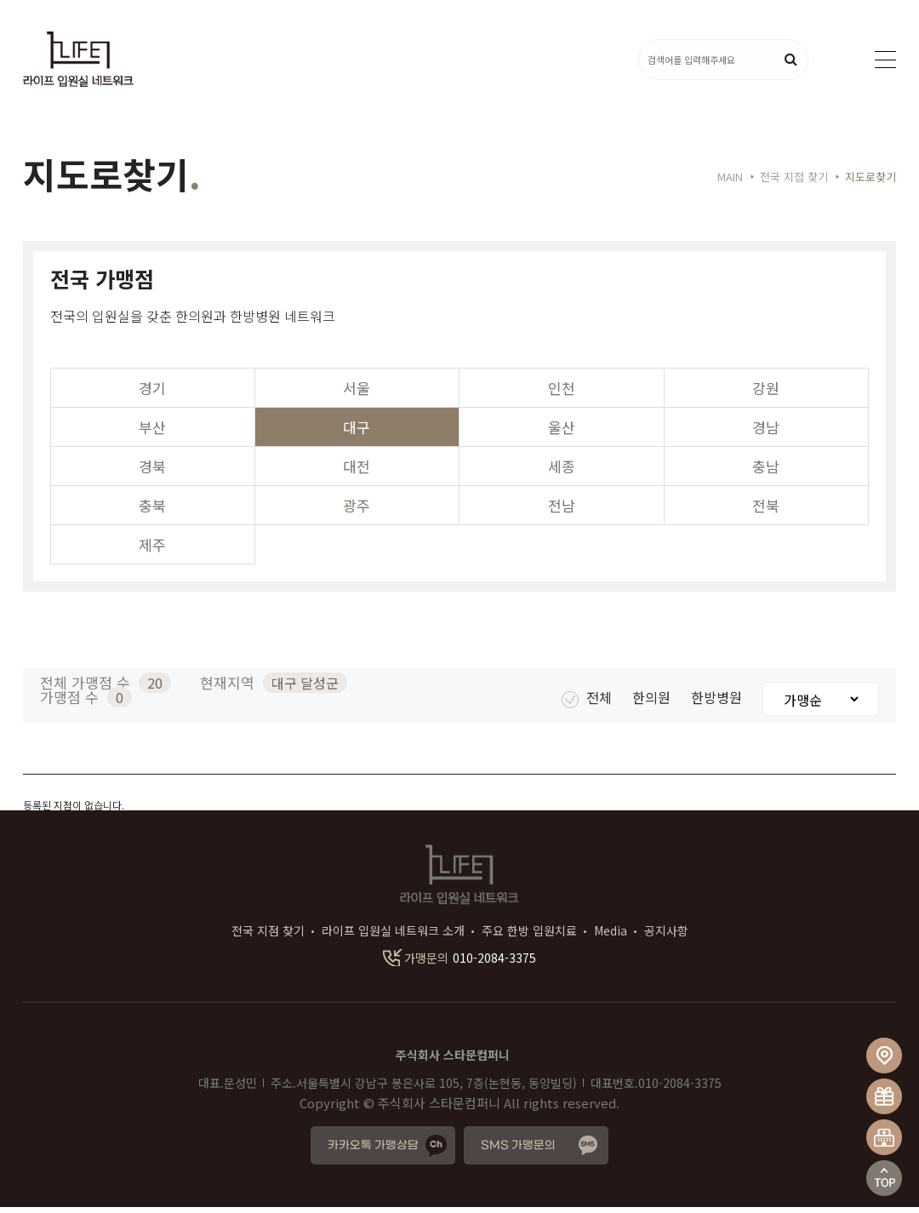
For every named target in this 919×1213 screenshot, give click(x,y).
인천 (561, 393)
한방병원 (718, 703)
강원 (765, 393)
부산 (152, 432)
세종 (561, 472)
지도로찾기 (870, 183)
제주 (152, 550)
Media (610, 936)
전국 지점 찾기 (268, 936)
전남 (561, 511)
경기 (152, 393)
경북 (152, 472)
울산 (561, 432)
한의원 (653, 703)
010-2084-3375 (459, 963)
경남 (765, 432)
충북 (152, 511)
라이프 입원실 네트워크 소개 (393, 936)
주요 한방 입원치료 (529, 936)
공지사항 (666, 936)
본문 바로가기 (0, 0)
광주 (356, 511)
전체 (588, 703)
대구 (356, 432)
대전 (356, 472)
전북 (765, 511)
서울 (356, 393)
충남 (765, 472)
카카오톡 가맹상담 (373, 1151)
